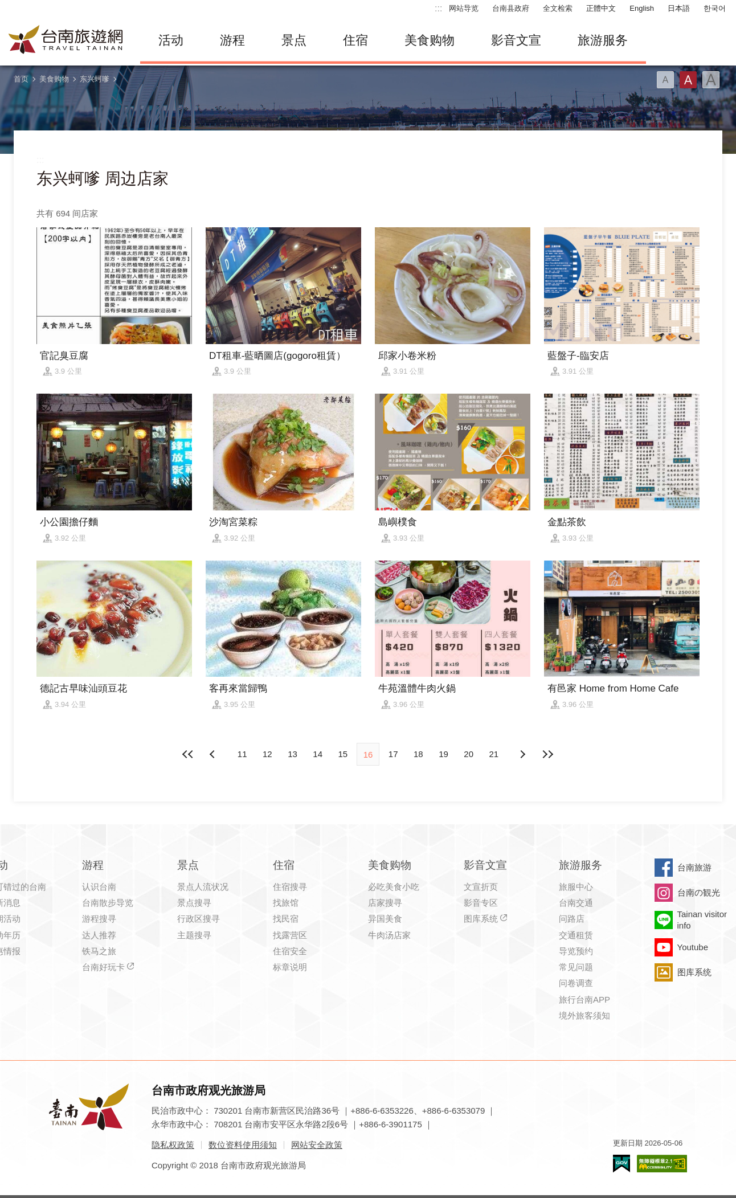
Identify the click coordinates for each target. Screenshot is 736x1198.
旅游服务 (603, 40)
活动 (170, 40)
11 (242, 754)
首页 (21, 79)
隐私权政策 (173, 1145)
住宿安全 (290, 951)
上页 (522, 754)
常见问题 (576, 967)
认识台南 (99, 887)
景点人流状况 (202, 887)
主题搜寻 (194, 935)
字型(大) (710, 79)
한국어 (715, 8)
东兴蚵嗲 (94, 79)
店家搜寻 (385, 902)
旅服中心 (576, 887)
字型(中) (688, 79)
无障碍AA (662, 1163)
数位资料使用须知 (242, 1145)
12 (267, 754)
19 (443, 754)
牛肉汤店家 (389, 935)
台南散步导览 (107, 902)
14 (317, 754)
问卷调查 (576, 983)
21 (494, 754)
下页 (213, 754)
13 (292, 754)
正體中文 (601, 8)
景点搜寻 (194, 902)
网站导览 (464, 8)
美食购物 (429, 40)
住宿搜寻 (290, 887)
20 (468, 754)
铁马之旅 (99, 951)
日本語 (679, 8)
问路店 (571, 918)
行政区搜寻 (198, 918)
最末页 (547, 754)
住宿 (355, 40)
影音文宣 (516, 40)
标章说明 (290, 967)
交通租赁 (576, 935)
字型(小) (665, 79)
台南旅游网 (66, 40)
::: (438, 8)
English (641, 8)
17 (393, 754)
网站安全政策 (316, 1145)
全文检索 (558, 8)
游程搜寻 (99, 918)
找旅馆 (286, 902)
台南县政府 (510, 8)
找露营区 (290, 935)
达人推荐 (99, 935)
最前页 (188, 754)
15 (342, 754)
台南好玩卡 (103, 967)
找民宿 (286, 918)
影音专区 (481, 902)
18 (418, 754)
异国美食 (385, 918)
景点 (293, 40)
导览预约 (576, 951)
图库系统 (481, 918)
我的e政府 (621, 1163)
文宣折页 (481, 887)
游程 (232, 40)
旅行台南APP (584, 999)
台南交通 (576, 902)
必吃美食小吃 (393, 887)
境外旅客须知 (584, 1015)
